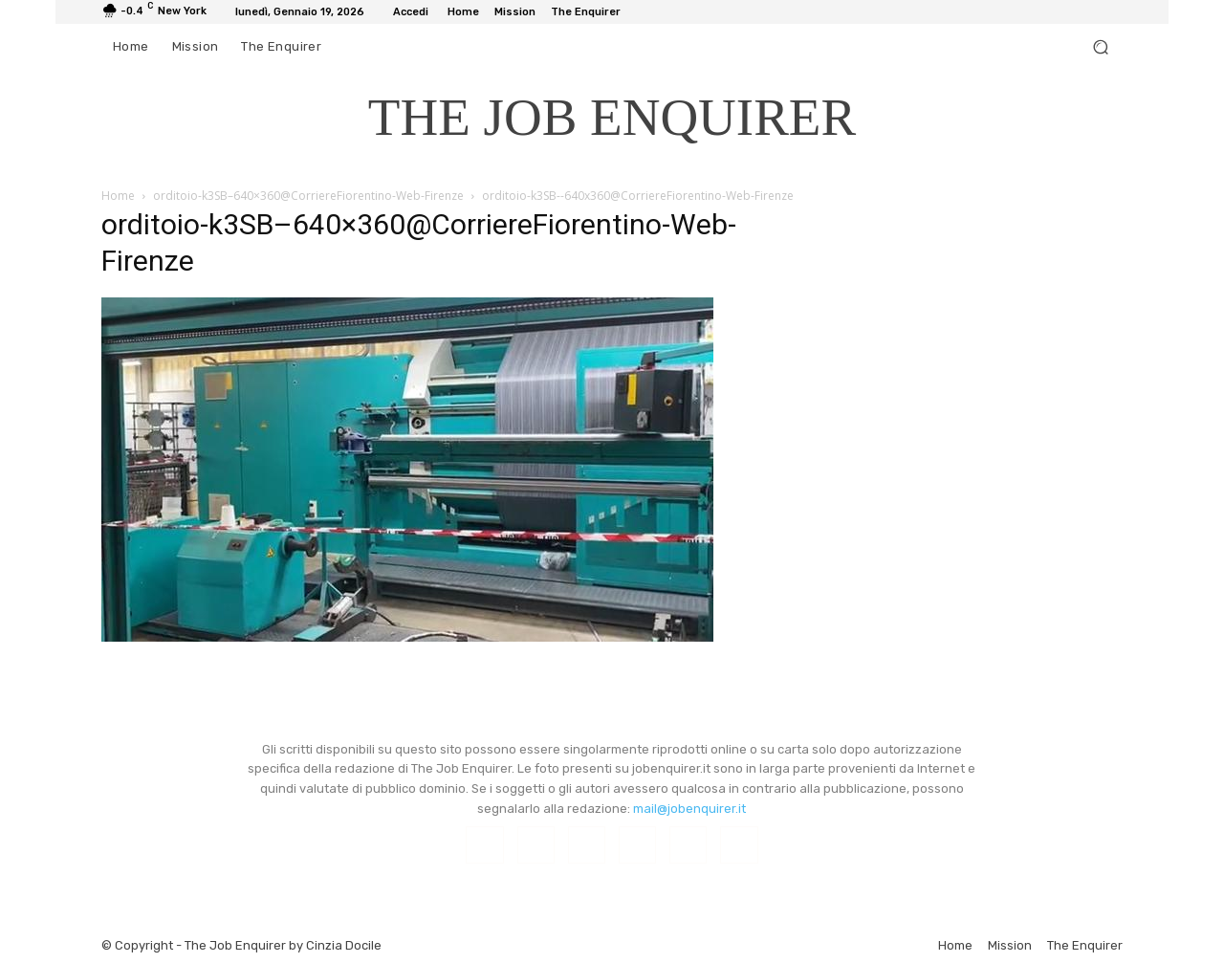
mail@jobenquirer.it (689, 808)
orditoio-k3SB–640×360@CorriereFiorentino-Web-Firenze (308, 195)
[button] (1100, 47)
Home (118, 195)
